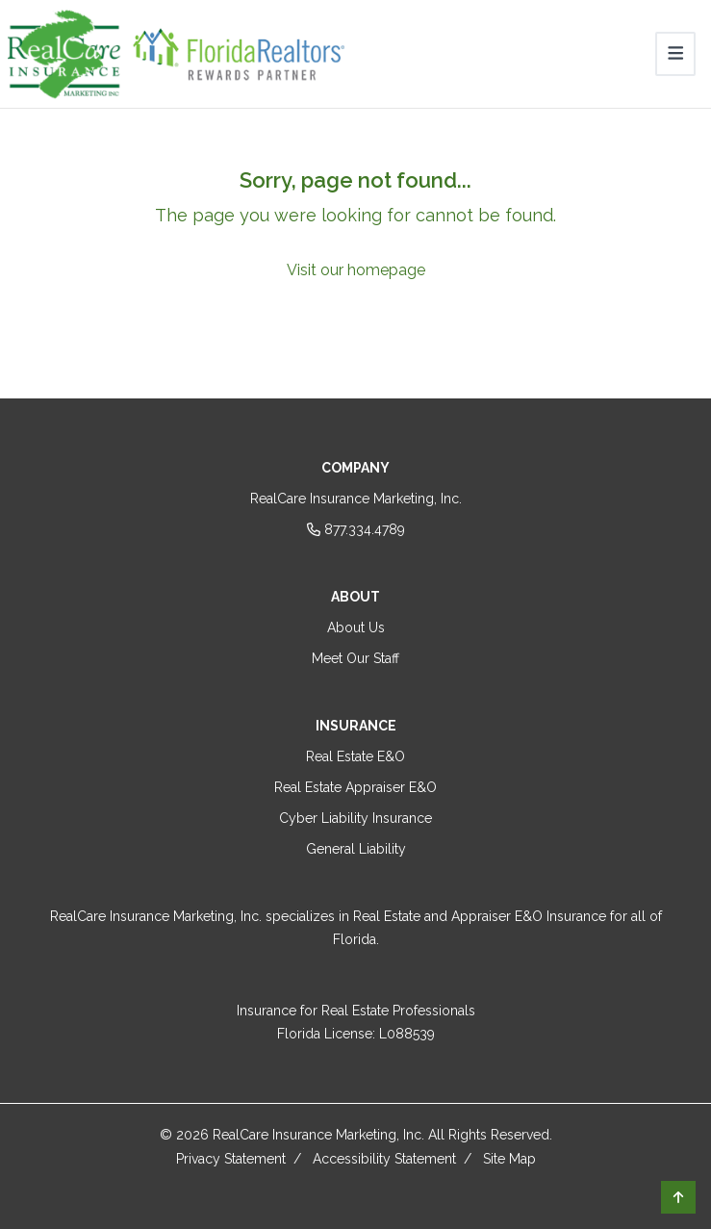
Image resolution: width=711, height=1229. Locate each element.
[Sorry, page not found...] (355, 224)
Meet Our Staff (355, 658)
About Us (356, 627)
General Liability (356, 849)
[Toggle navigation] (676, 54)
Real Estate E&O (355, 756)
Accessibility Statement (384, 1158)
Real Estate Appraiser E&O (355, 787)
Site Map (509, 1158)
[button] (678, 1197)
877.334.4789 (356, 529)
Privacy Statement (231, 1158)
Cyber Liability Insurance (355, 818)
